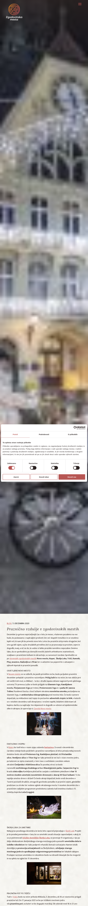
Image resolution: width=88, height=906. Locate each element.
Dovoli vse (72, 477)
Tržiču (15, 897)
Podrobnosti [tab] (44, 434)
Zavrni (16, 477)
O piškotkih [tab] (72, 434)
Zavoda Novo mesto (42, 708)
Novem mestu (14, 674)
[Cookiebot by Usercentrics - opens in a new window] (75, 427)
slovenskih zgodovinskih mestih (23, 658)
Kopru (11, 747)
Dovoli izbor (44, 477)
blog (9, 623)
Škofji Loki (70, 831)
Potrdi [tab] (15, 434)
